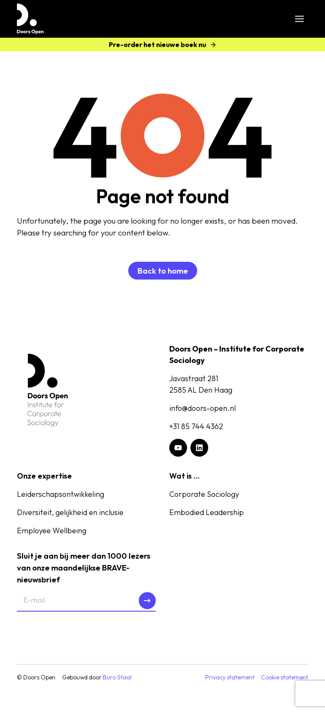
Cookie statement (284, 678)
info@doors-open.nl (202, 408)
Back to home (163, 271)
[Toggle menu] (299, 19)
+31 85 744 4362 (196, 426)
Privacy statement (229, 678)
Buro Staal (117, 678)
